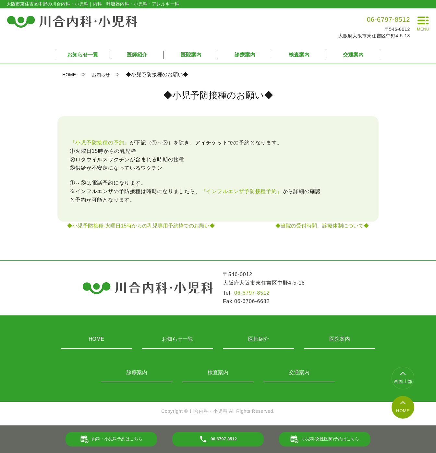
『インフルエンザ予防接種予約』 (242, 191)
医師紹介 (137, 54)
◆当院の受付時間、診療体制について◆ (322, 225)
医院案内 (191, 54)
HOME (69, 74)
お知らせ (101, 74)
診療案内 (245, 54)
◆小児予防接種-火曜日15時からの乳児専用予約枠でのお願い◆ (141, 225)
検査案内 (299, 54)
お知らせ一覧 (82, 54)
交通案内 (353, 54)
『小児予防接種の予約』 (100, 142)
